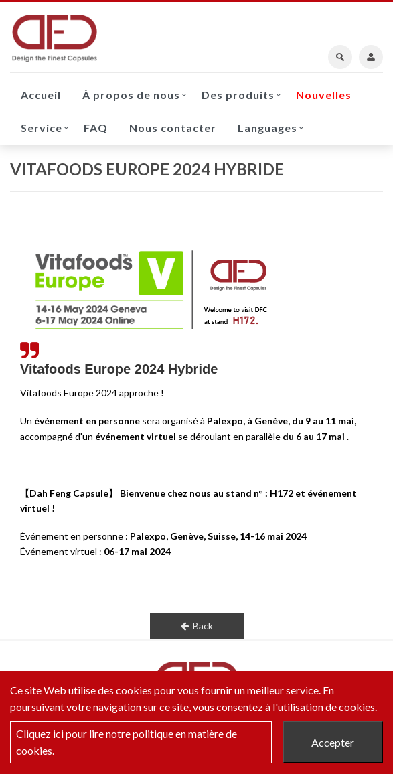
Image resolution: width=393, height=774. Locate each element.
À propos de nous (131, 94)
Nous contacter (172, 127)
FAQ (96, 127)
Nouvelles (323, 94)
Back (197, 625)
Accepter (332, 742)
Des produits (238, 94)
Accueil (41, 94)
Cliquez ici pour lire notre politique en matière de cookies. (126, 742)
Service (41, 127)
